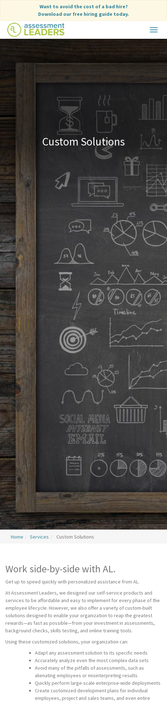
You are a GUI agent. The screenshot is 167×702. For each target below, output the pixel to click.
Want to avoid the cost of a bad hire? (83, 10)
